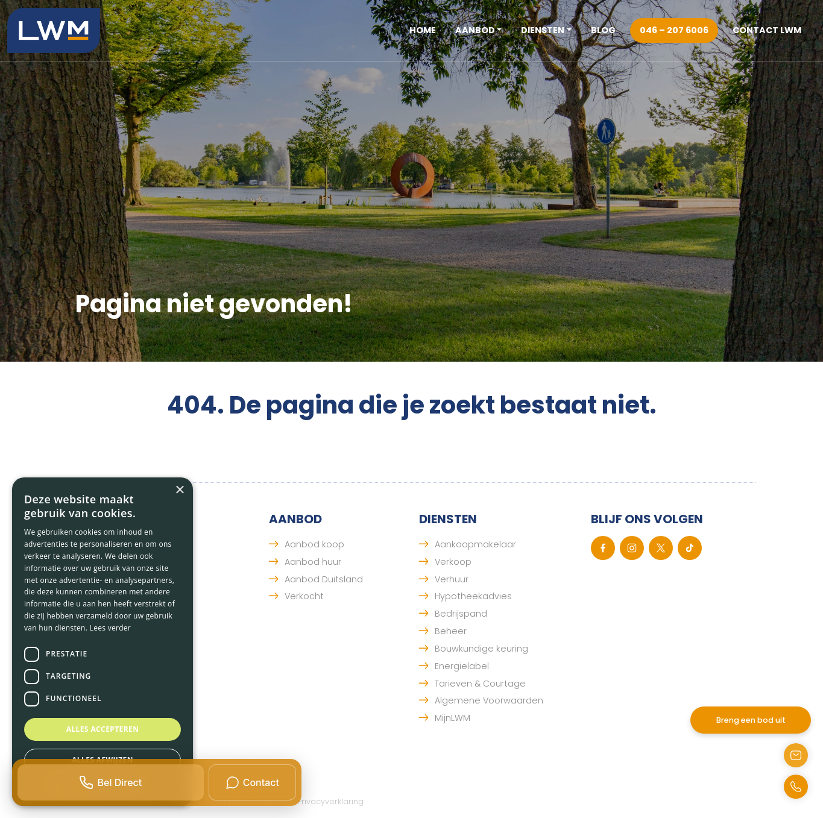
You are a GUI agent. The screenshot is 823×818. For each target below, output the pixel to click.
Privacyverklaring (330, 801)
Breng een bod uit (751, 720)
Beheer (451, 631)
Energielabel (462, 666)
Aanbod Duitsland (324, 579)
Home (422, 30)
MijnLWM (452, 718)
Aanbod (475, 30)
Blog (603, 30)
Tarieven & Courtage (480, 684)
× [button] (179, 490)
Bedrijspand (461, 614)
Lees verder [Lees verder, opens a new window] (110, 628)
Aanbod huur (313, 562)
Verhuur (451, 579)
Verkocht (304, 596)
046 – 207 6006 (674, 30)
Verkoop (453, 562)
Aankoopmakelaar (475, 544)
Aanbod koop (314, 544)
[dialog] (102, 641)
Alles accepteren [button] (102, 729)
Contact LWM (767, 30)
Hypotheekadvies (473, 596)
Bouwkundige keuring (481, 649)
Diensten (542, 30)
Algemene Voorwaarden (489, 700)
